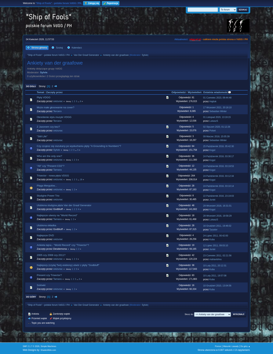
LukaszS (213, 121)
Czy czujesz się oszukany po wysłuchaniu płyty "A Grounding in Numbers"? (79, 146)
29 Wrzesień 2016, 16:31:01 (217, 205)
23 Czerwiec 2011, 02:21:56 (217, 255)
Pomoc (218, 346)
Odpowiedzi (179, 92)
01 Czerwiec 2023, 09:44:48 (217, 97)
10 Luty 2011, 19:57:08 (215, 275)
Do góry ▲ (245, 346)
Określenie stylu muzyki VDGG (54, 117)
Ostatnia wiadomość (217, 92)
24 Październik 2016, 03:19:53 (218, 166)
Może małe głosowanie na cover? (55, 107)
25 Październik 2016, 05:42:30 (218, 146)
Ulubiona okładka (46, 225)
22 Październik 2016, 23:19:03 (218, 196)
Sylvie (145, 55)
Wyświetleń (194, 92)
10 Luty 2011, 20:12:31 (215, 265)
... (79, 101)
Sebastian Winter (218, 111)
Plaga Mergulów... (47, 185)
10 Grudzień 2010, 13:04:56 (217, 285)
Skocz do (189, 314)
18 (81, 180)
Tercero (57, 111)
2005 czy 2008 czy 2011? (51, 255)
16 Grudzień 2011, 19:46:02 (217, 226)
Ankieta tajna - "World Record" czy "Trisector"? (63, 245)
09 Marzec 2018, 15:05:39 (216, 136)
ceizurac (58, 101)
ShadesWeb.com (48, 350)
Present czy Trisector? (49, 275)
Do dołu (31, 86)
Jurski (212, 199)
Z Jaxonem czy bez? (48, 126)
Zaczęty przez (54, 92)
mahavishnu (215, 259)
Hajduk (212, 101)
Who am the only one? (49, 156)
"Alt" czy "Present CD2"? (50, 166)
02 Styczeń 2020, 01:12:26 (216, 127)
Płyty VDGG (43, 97)
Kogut (212, 150)
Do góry (31, 297)
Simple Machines (48, 346)
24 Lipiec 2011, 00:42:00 (215, 235)
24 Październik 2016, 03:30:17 (218, 156)
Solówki (41, 285)
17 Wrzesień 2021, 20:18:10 (217, 107)
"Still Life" (42, 136)
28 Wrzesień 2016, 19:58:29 (217, 215)
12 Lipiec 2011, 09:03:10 (215, 245)
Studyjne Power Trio (48, 195)
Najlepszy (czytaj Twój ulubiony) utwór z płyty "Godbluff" (68, 265)
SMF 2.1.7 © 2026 (31, 346)
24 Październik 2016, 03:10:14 (218, 186)
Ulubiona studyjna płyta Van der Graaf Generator (64, 205)
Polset (212, 130)
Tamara (57, 169)
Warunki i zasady (231, 346)
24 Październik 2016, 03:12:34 (218, 176)
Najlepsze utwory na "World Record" (57, 215)
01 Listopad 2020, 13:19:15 (217, 117)
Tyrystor (213, 229)
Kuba (212, 239)
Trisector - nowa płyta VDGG (53, 175)
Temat (40, 92)
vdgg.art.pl (195, 39)
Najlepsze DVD (45, 235)
